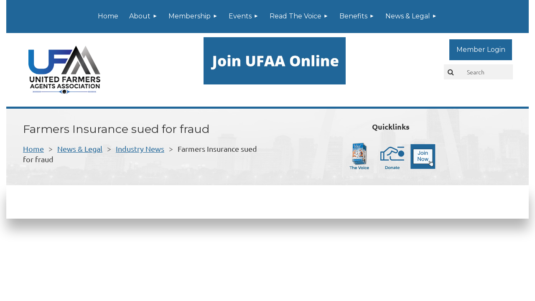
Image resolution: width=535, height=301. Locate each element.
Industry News (140, 148)
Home (33, 148)
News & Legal (79, 148)
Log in (480, 49)
